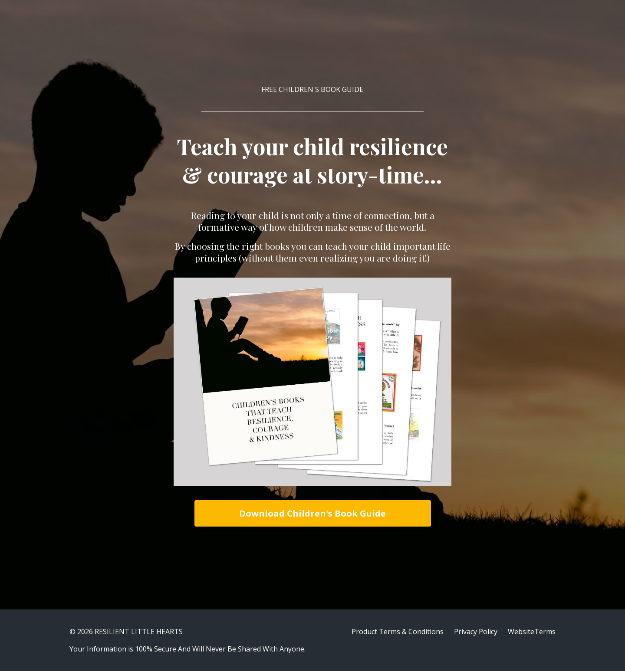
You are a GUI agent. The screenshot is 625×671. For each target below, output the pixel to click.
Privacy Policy (475, 631)
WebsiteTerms (532, 631)
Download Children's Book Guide (312, 513)
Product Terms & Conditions (398, 631)
